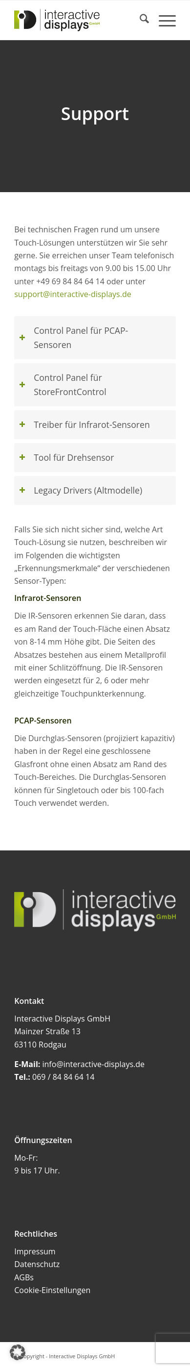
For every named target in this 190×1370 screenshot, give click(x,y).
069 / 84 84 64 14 (63, 1076)
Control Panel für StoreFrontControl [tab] (62, 385)
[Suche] (139, 20)
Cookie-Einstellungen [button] (52, 1290)
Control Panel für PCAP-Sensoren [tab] (73, 337)
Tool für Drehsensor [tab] (66, 457)
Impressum (34, 1251)
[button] (17, 1352)
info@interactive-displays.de (93, 1064)
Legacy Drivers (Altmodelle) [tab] (80, 490)
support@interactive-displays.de (72, 294)
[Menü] (162, 20)
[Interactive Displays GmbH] (79, 20)
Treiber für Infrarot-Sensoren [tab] (84, 424)
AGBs (24, 1277)
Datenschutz (37, 1264)
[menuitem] (139, 20)
